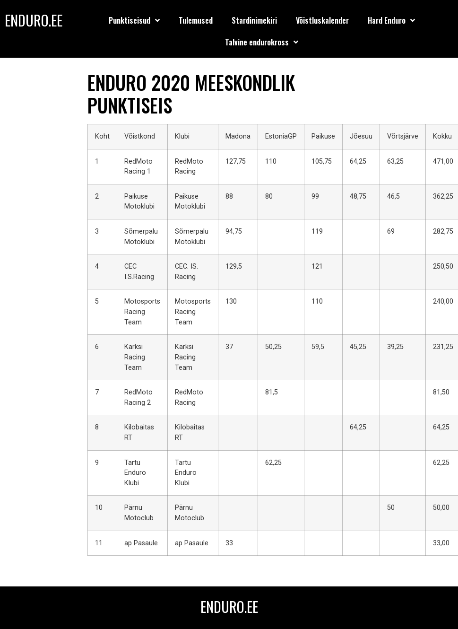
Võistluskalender (322, 20)
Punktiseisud (134, 20)
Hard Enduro (391, 20)
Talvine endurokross (261, 42)
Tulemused (196, 20)
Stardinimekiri (254, 20)
